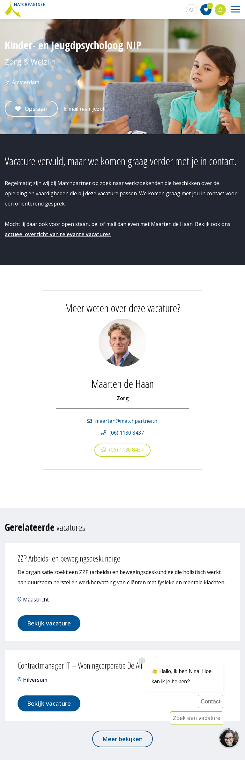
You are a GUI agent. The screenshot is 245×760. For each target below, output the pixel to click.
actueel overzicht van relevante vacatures (58, 234)
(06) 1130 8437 (126, 432)
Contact (210, 701)
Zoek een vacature (196, 718)
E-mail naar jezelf (85, 108)
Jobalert (220, 9)
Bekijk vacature (49, 623)
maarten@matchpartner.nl (127, 420)
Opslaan (36, 108)
